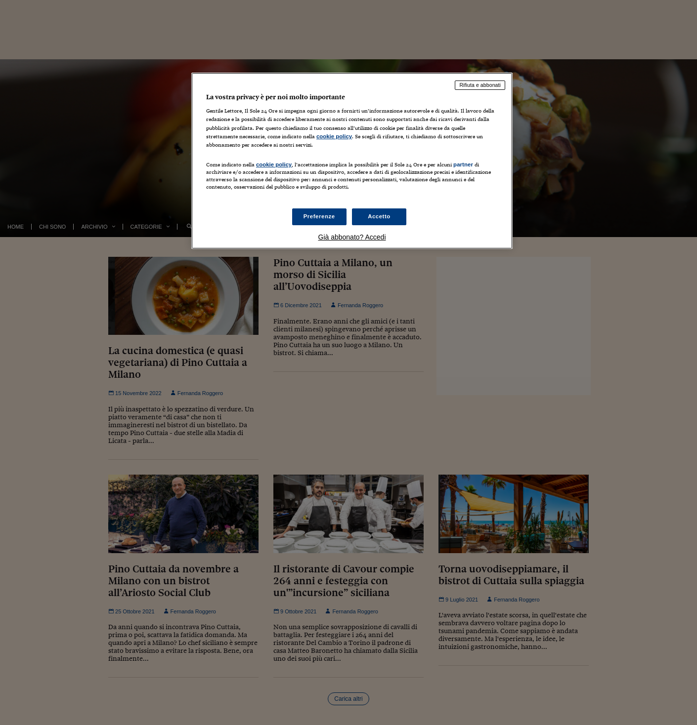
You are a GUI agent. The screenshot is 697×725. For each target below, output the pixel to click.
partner (463, 164)
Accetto (379, 216)
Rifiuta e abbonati (480, 85)
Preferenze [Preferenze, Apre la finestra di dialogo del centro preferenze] (319, 216)
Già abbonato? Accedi (352, 237)
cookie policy (334, 136)
